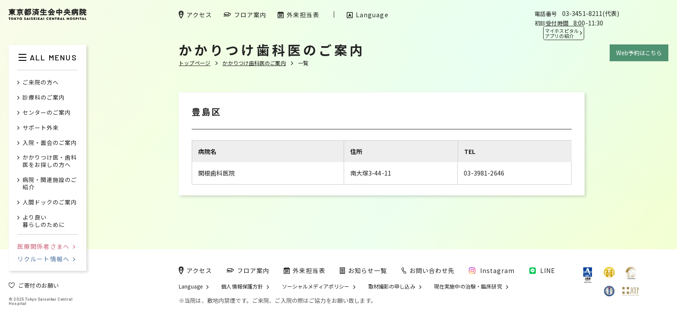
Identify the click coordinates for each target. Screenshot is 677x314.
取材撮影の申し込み (391, 286)
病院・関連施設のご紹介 (49, 183)
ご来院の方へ (40, 82)
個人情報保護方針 (242, 286)
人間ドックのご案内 (49, 202)
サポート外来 (40, 128)
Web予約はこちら (639, 53)
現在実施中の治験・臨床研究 (468, 286)
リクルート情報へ (46, 259)
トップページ (194, 62)
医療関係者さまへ (46, 246)
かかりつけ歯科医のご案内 (253, 62)
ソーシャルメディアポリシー (316, 286)
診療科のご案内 (43, 97)
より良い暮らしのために (43, 221)
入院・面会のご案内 (49, 143)
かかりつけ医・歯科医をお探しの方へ (49, 161)
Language (190, 286)
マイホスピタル (562, 33)
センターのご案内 (46, 112)
